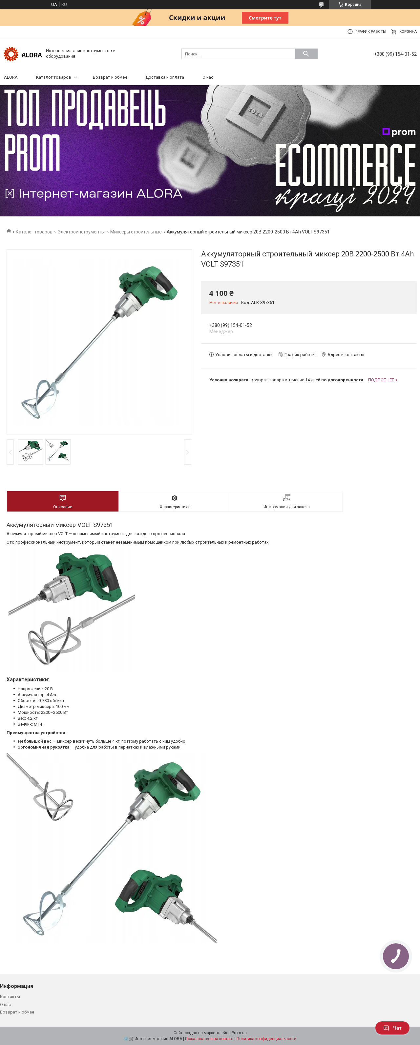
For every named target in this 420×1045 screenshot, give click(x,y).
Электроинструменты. (81, 231)
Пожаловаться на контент (209, 1038)
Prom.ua (239, 1033)
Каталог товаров (53, 77)
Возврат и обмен (110, 77)
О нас (207, 77)
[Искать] (306, 54)
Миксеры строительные (136, 231)
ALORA (11, 77)
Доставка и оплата (164, 77)
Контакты (10, 996)
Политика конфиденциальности (266, 1038)
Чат (392, 1028)
